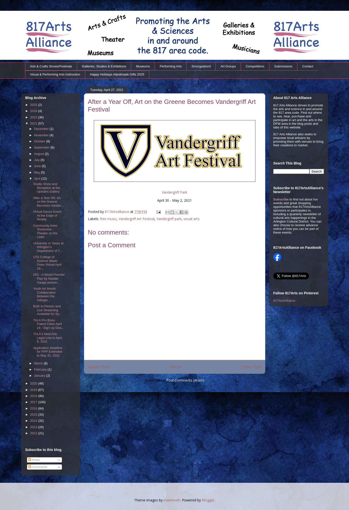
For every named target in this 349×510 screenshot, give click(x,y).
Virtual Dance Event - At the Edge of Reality (48, 215)
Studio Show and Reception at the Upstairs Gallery (46, 187)
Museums (143, 66)
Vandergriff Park (174, 192)
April (37, 178)
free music (108, 218)
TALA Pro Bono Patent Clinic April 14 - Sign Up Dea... (48, 324)
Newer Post (99, 367)
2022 (34, 117)
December (42, 129)
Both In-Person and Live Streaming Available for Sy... (47, 310)
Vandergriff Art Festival (136, 218)
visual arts (191, 218)
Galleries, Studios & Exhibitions (104, 66)
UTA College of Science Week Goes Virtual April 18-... (47, 262)
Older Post (251, 367)
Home (175, 367)
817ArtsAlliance (117, 211)
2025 (34, 105)
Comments (37, 467)
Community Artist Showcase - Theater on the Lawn (45, 231)
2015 (34, 414)
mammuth (172, 500)
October (40, 141)
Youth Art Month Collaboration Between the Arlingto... (44, 294)
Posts (34, 460)
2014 (34, 421)
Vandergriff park (168, 218)
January (40, 375)
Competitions (255, 66)
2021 (34, 123)
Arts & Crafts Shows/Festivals (51, 66)
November (42, 135)
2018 (34, 396)
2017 (34, 402)
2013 (34, 427)
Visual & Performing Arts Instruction (55, 74)
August (39, 154)
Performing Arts (171, 66)
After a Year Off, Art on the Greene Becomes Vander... (48, 201)
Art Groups (228, 66)
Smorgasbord (201, 66)
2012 (34, 433)
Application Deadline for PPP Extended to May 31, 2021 (47, 351)
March (39, 363)
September (42, 147)
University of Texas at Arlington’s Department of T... (48, 247)
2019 (34, 390)
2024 (34, 111)
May (37, 172)
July (37, 160)
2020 (34, 383)
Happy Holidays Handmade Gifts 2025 (117, 74)
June (38, 166)
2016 (34, 408)
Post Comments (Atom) (185, 380)
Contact (307, 66)
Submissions (283, 66)
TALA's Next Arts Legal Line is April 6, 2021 (47, 337)
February (41, 369)
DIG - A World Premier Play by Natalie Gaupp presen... (49, 278)
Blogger (208, 500)
